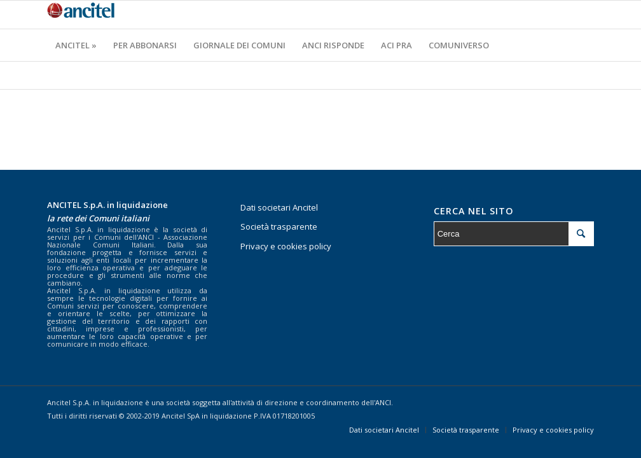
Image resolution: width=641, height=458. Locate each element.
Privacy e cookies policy (285, 246)
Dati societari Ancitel (279, 207)
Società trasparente (278, 226)
